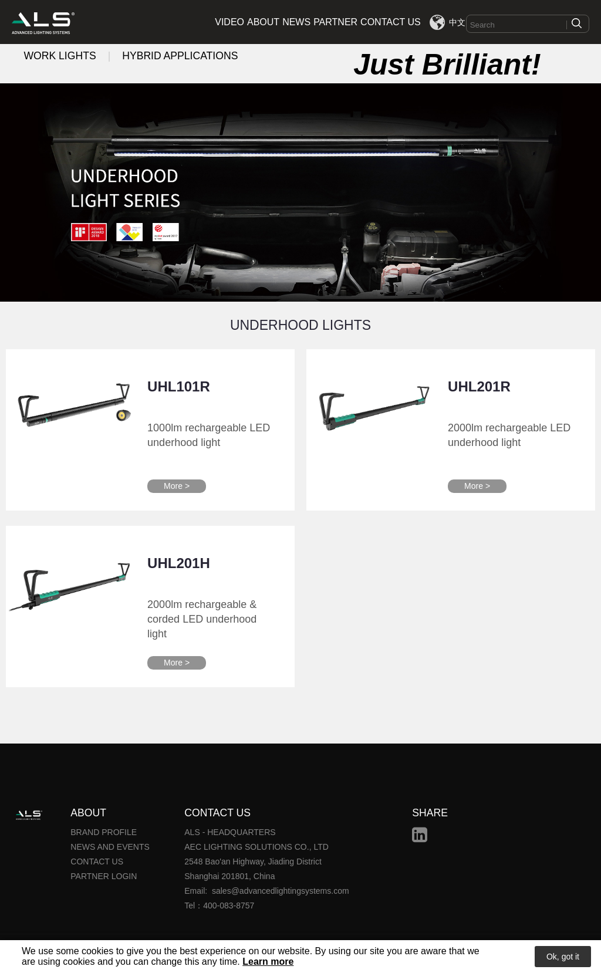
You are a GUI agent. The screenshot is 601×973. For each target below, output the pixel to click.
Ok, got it (562, 956)
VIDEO (229, 22)
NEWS (296, 22)
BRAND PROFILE (103, 832)
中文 (457, 22)
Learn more (267, 962)
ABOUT (263, 22)
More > (177, 486)
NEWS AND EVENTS (110, 847)
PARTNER (335, 22)
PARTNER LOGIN (103, 876)
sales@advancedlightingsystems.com (280, 891)
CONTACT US (390, 22)
